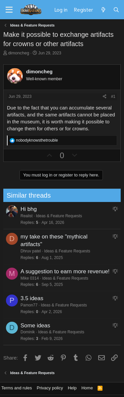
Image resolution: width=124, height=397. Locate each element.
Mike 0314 (27, 278)
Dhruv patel (28, 251)
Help (72, 387)
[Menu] (9, 10)
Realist (24, 216)
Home (87, 387)
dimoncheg (18, 52)
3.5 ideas (29, 298)
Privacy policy (50, 387)
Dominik (25, 332)
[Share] (105, 96)
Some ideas (33, 325)
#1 (113, 96)
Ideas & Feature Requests (56, 216)
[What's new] (103, 9)
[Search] (116, 9)
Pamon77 (26, 305)
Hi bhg (26, 209)
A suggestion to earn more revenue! (62, 271)
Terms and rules (16, 387)
